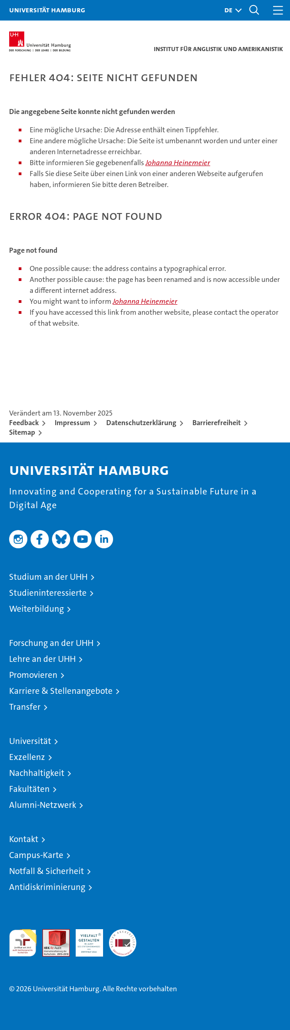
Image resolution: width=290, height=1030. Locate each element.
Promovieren (33, 675)
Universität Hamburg (47, 10)
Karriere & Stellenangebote (61, 691)
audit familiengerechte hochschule (22, 943)
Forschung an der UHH (51, 643)
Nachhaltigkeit (36, 773)
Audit (51, 934)
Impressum (72, 422)
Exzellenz (27, 757)
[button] (230, 10)
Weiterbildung (36, 608)
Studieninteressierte (48, 592)
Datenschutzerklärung (141, 422)
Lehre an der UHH (42, 659)
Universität (30, 741)
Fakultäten (29, 789)
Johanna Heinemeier (177, 162)
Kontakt (23, 839)
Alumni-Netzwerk (42, 805)
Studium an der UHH (48, 577)
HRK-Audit (84, 938)
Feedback (24, 422)
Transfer (25, 707)
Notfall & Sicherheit (46, 871)
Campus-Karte (36, 855)
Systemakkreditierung (122, 934)
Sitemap (22, 432)
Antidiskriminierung (47, 887)
